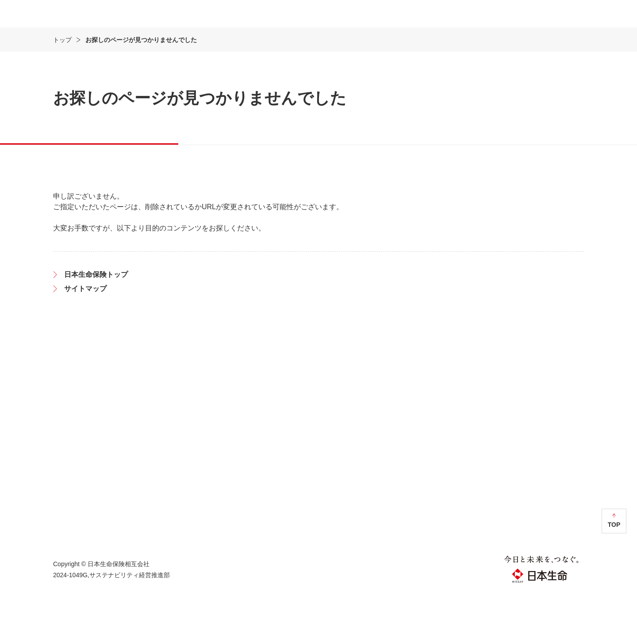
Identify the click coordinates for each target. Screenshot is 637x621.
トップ (62, 65)
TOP (614, 550)
